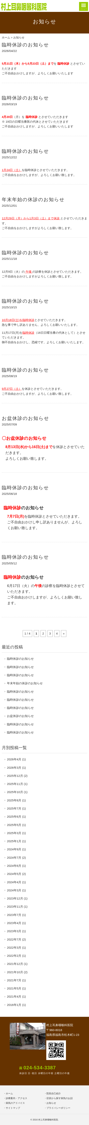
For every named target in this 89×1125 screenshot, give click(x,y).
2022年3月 (14, 947)
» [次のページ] (63, 633)
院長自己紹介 (53, 1093)
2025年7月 (14, 808)
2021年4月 (14, 996)
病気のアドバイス (15, 1103)
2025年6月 (14, 816)
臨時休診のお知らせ (25, 44)
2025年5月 (14, 825)
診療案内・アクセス (16, 1098)
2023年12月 (15, 898)
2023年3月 (14, 931)
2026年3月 (14, 767)
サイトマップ (13, 1108)
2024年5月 (14, 874)
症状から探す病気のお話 (59, 1098)
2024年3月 (14, 890)
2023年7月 (14, 915)
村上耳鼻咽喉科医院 (48, 1119)
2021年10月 (15, 972)
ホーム (6, 37)
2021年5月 (14, 988)
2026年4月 (14, 759)
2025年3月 (14, 833)
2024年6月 (14, 865)
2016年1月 (14, 1004)
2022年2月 (14, 955)
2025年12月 (15, 775)
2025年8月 (14, 800)
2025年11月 (15, 784)
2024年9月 (14, 849)
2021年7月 (14, 980)
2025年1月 (14, 841)
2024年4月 (14, 882)
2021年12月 (15, 963)
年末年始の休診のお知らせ (33, 199)
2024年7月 (14, 857)
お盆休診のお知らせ (25, 418)
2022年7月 (14, 939)
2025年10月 (15, 792)
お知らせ (51, 1103)
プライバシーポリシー (58, 1108)
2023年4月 (14, 923)
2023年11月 (15, 906)
